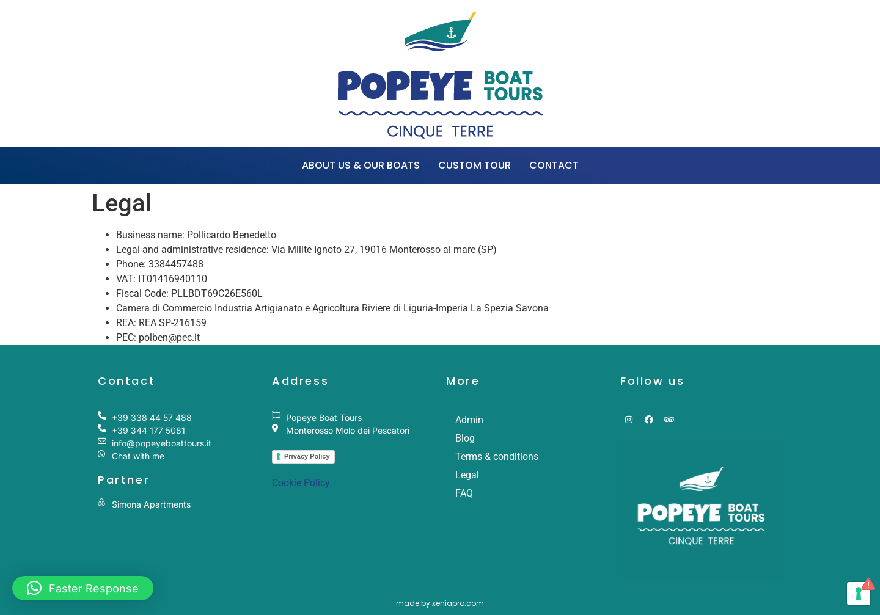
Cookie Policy (301, 483)
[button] (82, 588)
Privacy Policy (307, 456)
